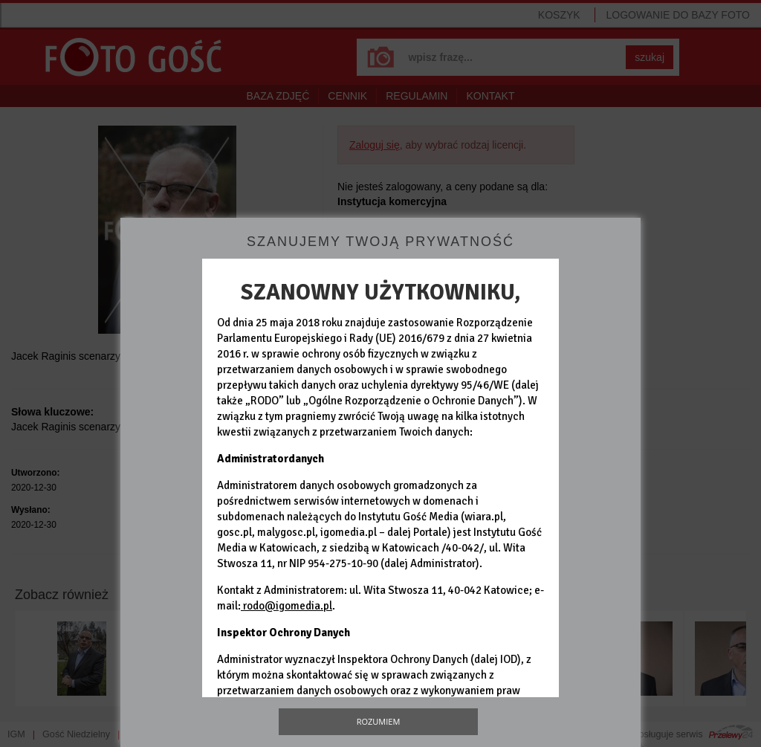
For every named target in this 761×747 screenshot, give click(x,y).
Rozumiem (379, 721)
